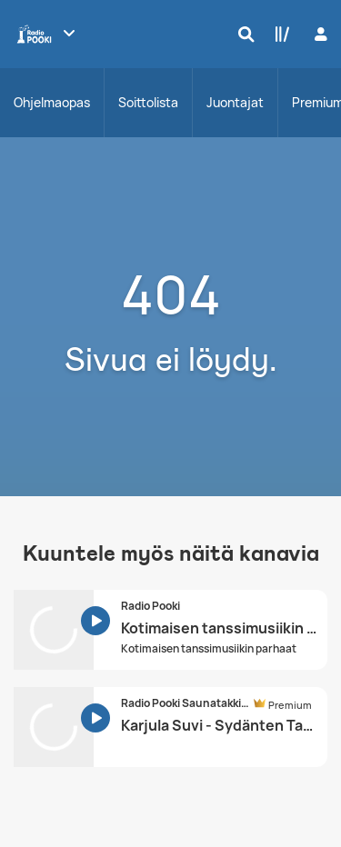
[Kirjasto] (278, 33)
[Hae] (242, 33)
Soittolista (148, 102)
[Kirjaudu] (318, 34)
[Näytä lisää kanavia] (69, 32)
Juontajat (235, 102)
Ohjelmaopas (52, 102)
